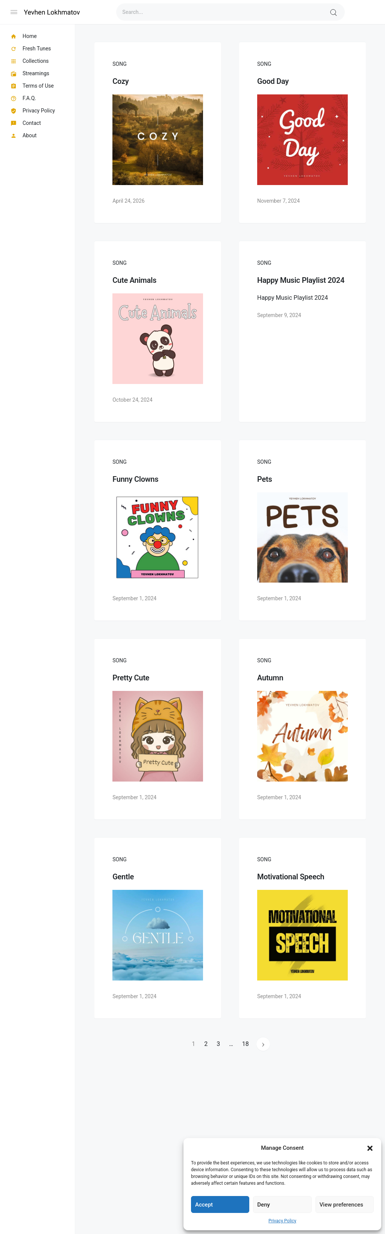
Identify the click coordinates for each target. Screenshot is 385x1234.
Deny (263, 1204)
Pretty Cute (130, 677)
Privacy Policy (282, 1220)
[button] (370, 1148)
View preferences (341, 1204)
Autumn (270, 677)
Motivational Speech (290, 876)
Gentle (123, 876)
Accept (204, 1204)
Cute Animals (134, 280)
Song (119, 64)
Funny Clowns (135, 479)
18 (245, 1043)
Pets (264, 479)
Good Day (273, 81)
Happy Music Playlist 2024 (300, 280)
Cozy (120, 81)
